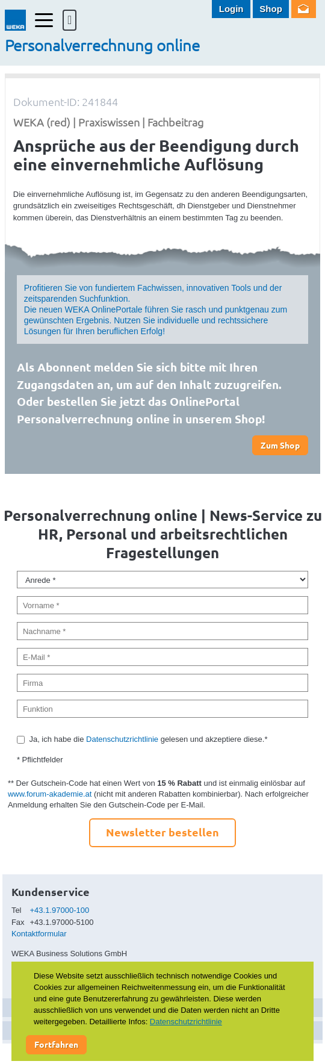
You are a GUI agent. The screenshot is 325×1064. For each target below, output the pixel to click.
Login (231, 9)
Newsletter (303, 9)
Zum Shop (280, 445)
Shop (270, 9)
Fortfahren (56, 1044)
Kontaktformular (39, 933)
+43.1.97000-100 (60, 910)
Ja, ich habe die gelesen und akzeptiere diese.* (148, 739)
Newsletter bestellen (162, 832)
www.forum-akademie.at (49, 793)
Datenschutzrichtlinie (122, 739)
